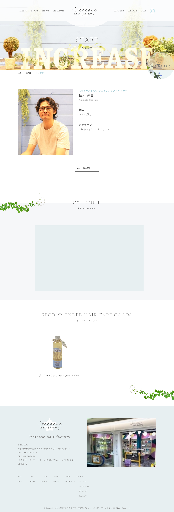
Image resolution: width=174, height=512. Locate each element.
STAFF (34, 10)
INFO (32, 476)
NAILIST (83, 496)
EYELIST (83, 491)
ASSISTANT (84, 486)
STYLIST (83, 481)
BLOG (67, 476)
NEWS (44, 481)
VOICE (56, 481)
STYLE (44, 476)
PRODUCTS (70, 481)
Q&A (143, 10)
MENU (23, 10)
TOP (20, 476)
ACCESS (119, 10)
